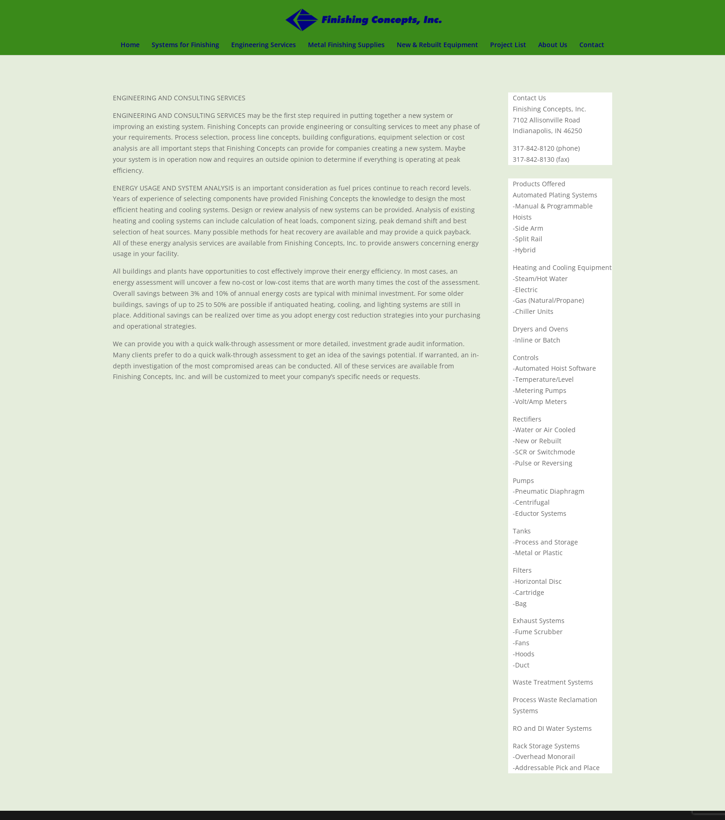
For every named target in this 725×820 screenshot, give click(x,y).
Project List (508, 45)
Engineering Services (263, 45)
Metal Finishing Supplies (346, 45)
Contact (591, 45)
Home (130, 45)
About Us (552, 45)
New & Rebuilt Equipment (437, 45)
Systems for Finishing (185, 45)
